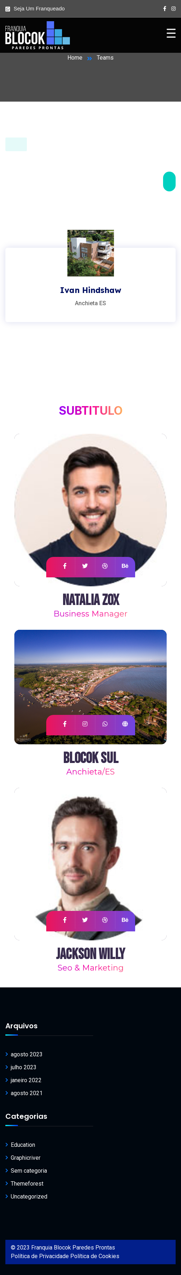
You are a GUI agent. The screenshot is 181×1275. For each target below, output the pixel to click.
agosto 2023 (27, 1054)
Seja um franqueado (39, 8)
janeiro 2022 (26, 1080)
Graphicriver (26, 1157)
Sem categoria (29, 1170)
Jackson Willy (90, 954)
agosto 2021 (27, 1093)
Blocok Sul (90, 758)
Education (23, 1144)
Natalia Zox (90, 600)
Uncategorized (29, 1196)
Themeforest (27, 1183)
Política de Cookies (94, 1256)
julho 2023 (24, 1067)
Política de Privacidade (40, 1256)
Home (74, 57)
